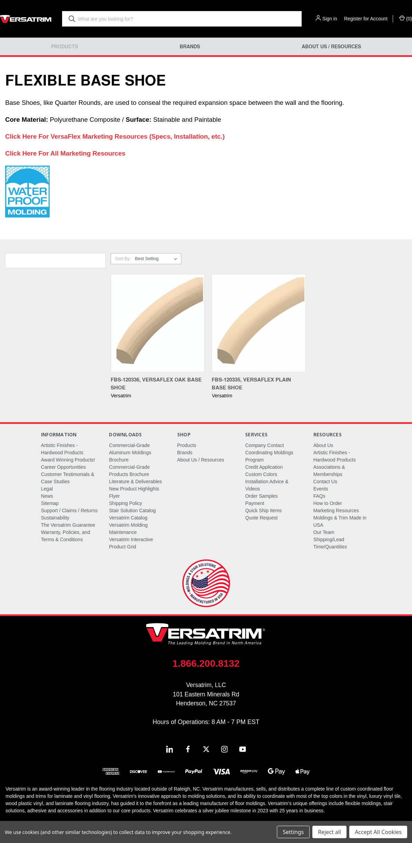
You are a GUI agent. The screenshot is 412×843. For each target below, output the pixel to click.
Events (320, 489)
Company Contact (264, 445)
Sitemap (50, 503)
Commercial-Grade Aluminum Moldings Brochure (130, 453)
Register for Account (366, 18)
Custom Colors (261, 474)
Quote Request (261, 517)
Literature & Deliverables (135, 481)
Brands (190, 46)
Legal (47, 489)
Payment (254, 503)
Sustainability (55, 517)
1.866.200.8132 (206, 663)
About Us (323, 445)
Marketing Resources (336, 510)
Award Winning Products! (68, 460)
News (47, 496)
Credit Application (264, 467)
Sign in (329, 18)
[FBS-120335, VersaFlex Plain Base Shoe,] (258, 323)
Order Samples (261, 496)
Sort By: (123, 258)
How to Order (327, 503)
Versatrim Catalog (128, 517)
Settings (293, 832)
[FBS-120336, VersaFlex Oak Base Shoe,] (157, 323)
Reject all (329, 832)
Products (64, 46)
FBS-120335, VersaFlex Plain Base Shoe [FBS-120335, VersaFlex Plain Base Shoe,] (251, 383)
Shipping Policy (125, 503)
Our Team (323, 532)
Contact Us (325, 481)
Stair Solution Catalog (132, 510)
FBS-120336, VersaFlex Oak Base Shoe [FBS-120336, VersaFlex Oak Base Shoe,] (156, 383)
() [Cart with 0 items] (405, 18)
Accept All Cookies (378, 832)
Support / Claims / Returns (69, 510)
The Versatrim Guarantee (68, 525)
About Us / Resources (331, 46)
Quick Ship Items (263, 510)
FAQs (319, 496)
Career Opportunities (63, 467)
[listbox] (157, 259)
